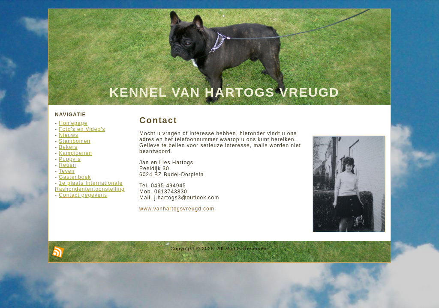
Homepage (73, 123)
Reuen (67, 165)
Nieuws (68, 135)
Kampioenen (75, 153)
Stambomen (74, 141)
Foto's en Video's (82, 129)
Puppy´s (70, 159)
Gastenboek (75, 177)
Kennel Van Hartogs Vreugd (224, 92)
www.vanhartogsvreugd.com (176, 209)
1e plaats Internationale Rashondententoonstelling (90, 186)
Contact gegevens (83, 195)
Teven (67, 171)
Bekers (68, 147)
